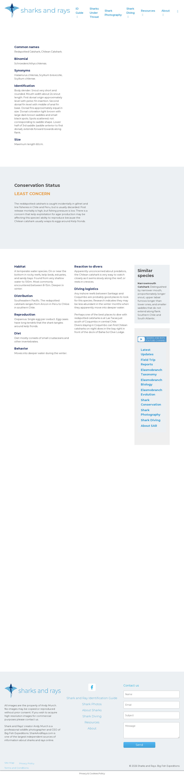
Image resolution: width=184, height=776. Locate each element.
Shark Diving (150, 420)
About (92, 728)
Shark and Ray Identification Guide (92, 698)
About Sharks (92, 710)
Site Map (9, 762)
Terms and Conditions (16, 767)
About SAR (149, 426)
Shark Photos (92, 704)
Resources (92, 722)
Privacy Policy (26, 763)
